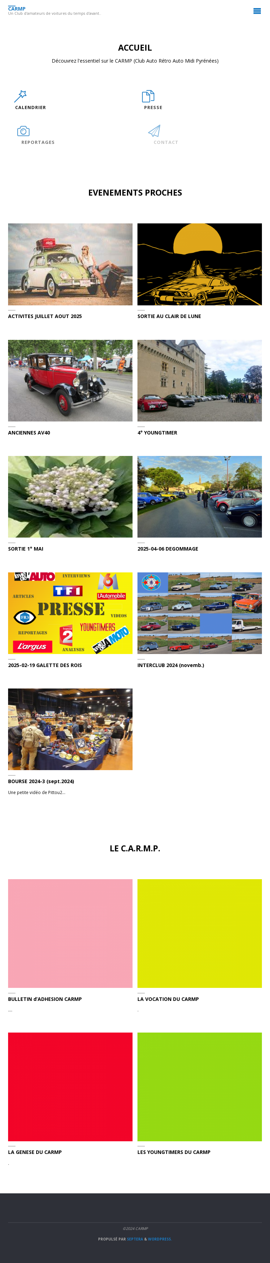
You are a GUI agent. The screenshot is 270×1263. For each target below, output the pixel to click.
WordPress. (160, 1239)
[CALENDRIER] (20, 100)
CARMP (17, 8)
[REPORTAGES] (23, 134)
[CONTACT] (152, 134)
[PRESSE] (148, 100)
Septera (134, 1239)
